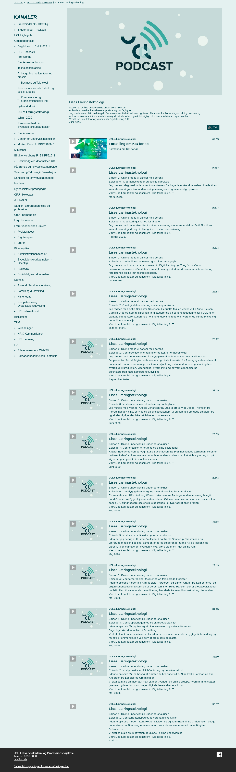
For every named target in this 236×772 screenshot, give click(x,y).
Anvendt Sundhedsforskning (35, 285)
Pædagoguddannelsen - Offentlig (37, 356)
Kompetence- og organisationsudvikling (34, 99)
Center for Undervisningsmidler (36, 138)
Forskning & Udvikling (31, 291)
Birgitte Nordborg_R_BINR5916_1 (34, 155)
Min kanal (20, 150)
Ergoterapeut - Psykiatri (32, 29)
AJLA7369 (20, 200)
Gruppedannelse (24, 40)
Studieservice (26, 133)
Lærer (21, 242)
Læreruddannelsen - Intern (30, 226)
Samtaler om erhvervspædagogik (34, 177)
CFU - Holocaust (24, 194)
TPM (17, 322)
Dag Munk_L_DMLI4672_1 (34, 46)
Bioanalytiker (22, 248)
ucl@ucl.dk (20, 759)
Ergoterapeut (25, 237)
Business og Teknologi (34, 82)
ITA (16, 344)
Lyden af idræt (26, 106)
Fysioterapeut (26, 231)
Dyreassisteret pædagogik (30, 189)
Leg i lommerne (23, 220)
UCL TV (18, 2)
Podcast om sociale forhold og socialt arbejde (36, 90)
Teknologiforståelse (29, 67)
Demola (19, 279)
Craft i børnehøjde (25, 214)
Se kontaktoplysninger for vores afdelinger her (41, 766)
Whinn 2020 (25, 117)
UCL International (28, 311)
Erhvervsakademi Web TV (33, 350)
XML (215, 127)
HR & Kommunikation (31, 333)
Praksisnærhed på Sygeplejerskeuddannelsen (34, 125)
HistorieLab (24, 296)
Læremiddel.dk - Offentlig (33, 24)
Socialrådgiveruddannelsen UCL (37, 161)
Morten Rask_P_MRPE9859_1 (36, 144)
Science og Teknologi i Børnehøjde (35, 172)
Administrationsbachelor (32, 254)
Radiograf (23, 268)
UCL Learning (26, 339)
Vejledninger (25, 328)
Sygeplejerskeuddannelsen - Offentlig (35, 261)
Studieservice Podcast (31, 62)
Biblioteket (20, 316)
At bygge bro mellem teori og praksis (35, 75)
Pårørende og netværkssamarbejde (35, 166)
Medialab (19, 183)
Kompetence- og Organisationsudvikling (31, 304)
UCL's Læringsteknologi (40, 2)
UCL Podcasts (26, 52)
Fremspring (24, 56)
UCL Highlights (23, 35)
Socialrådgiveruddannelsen (34, 274)
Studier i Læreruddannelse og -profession (33, 207)
